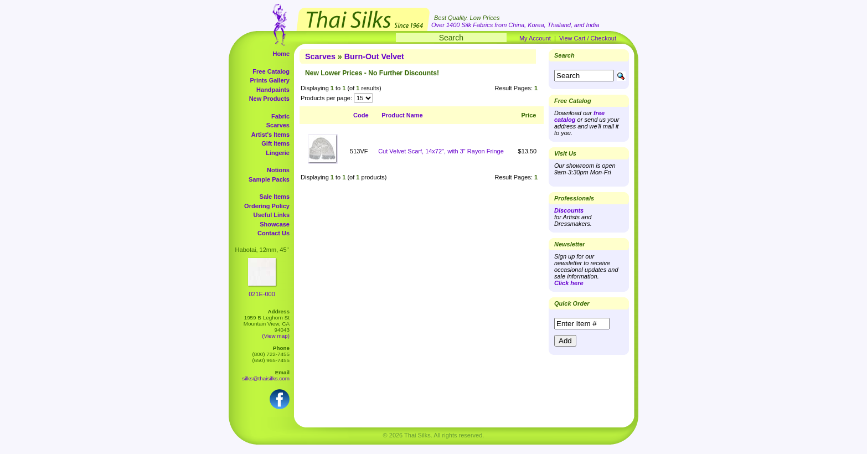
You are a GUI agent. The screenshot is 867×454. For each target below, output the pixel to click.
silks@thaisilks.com (266, 378)
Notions (278, 170)
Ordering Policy (267, 206)
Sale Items (275, 196)
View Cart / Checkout (587, 38)
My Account (535, 38)
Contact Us (273, 233)
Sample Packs (269, 179)
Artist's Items (270, 134)
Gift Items (275, 143)
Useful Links (272, 214)
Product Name (402, 115)
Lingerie (278, 152)
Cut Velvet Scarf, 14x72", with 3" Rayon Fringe (441, 151)
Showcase (275, 224)
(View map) (276, 336)
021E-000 (262, 294)
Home (281, 53)
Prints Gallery (270, 80)
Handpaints (273, 89)
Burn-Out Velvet (374, 56)
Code (361, 115)
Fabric (280, 116)
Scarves (278, 125)
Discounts (569, 210)
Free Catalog (271, 71)
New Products (269, 98)
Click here (569, 283)
